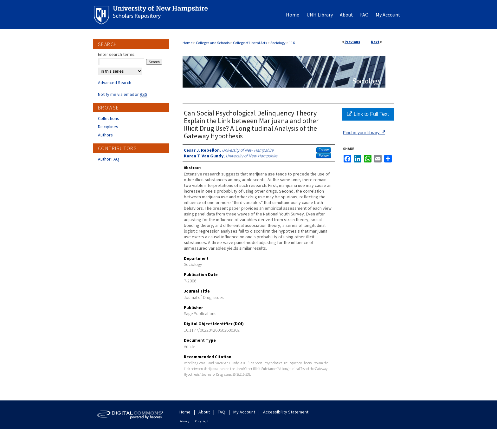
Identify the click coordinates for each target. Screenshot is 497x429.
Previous (352, 41)
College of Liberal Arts (250, 42)
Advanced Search (114, 82)
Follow (324, 150)
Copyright (202, 421)
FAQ (221, 412)
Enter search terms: (116, 54)
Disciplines (108, 126)
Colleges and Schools (212, 42)
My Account (244, 412)
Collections (108, 118)
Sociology (278, 42)
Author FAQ (108, 159)
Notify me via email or (122, 94)
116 (292, 42)
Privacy (184, 421)
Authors (105, 135)
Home (187, 42)
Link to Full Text (368, 114)
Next (375, 41)
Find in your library (364, 132)
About (204, 412)
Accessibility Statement (285, 412)
